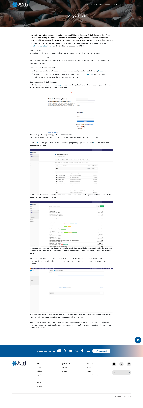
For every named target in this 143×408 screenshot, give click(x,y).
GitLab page (91, 79)
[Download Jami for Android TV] (88, 360)
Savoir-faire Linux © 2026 (123, 405)
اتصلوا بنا (39, 395)
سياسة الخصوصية (92, 384)
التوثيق (89, 376)
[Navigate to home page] (20, 4)
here (39, 148)
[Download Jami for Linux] (65, 360)
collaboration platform (41, 46)
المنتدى (127, 4)
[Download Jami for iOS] (76, 360)
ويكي (121, 4)
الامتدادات (94, 4)
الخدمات (107, 4)
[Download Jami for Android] (82, 360)
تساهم (101, 4)
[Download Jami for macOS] (70, 360)
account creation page (52, 90)
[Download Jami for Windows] (59, 360)
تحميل (86, 4)
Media (39, 391)
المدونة (115, 4)
